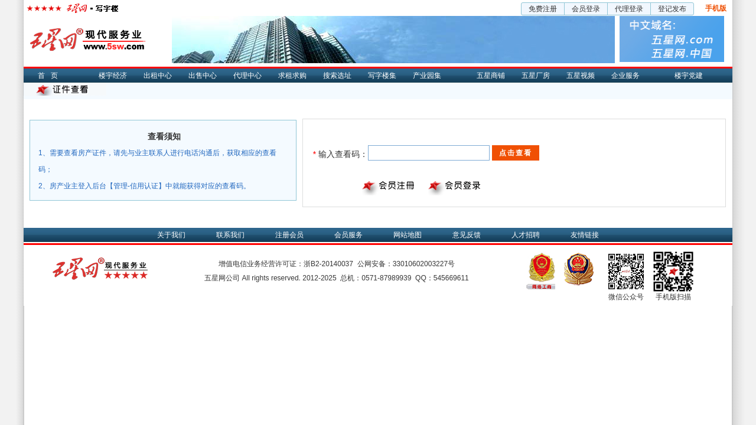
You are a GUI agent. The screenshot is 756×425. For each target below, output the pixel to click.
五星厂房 (536, 75)
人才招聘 (525, 235)
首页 (51, 75)
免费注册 (543, 9)
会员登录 (586, 9)
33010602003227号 (424, 264)
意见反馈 (466, 235)
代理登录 (629, 9)
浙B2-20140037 (328, 264)
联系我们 (230, 235)
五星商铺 (491, 75)
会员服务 (348, 235)
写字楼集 (382, 75)
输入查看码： (340, 154)
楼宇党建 (688, 75)
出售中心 (202, 75)
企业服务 (625, 75)
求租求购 (292, 75)
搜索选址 (337, 75)
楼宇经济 (113, 75)
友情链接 (585, 235)
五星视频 (580, 75)
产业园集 (427, 75)
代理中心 (247, 75)
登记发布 (672, 9)
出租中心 (158, 75)
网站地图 (407, 235)
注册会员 (289, 235)
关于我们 (171, 235)
